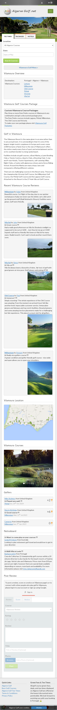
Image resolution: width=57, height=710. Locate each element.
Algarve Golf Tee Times (11, 691)
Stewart (19, 353)
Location (7, 41)
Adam (18, 192)
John (15, 222)
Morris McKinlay (11, 510)
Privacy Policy (7, 696)
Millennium (28, 86)
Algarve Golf (7, 686)
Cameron (8, 522)
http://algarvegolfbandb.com (34, 569)
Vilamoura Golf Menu (28, 67)
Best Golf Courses (9, 688)
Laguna (27, 84)
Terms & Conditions (9, 693)
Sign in (28, 592)
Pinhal (26, 91)
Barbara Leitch (10, 554)
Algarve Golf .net (20, 11)
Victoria (27, 94)
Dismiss (39, 708)
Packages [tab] (20, 36)
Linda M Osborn (11, 540)
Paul (18, 295)
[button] (7, 468)
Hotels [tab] (31, 36)
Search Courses (11, 61)
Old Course (28, 89)
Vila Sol (27, 96)
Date (5, 50)
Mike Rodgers (10, 499)
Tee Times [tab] (8, 36)
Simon (15, 263)
